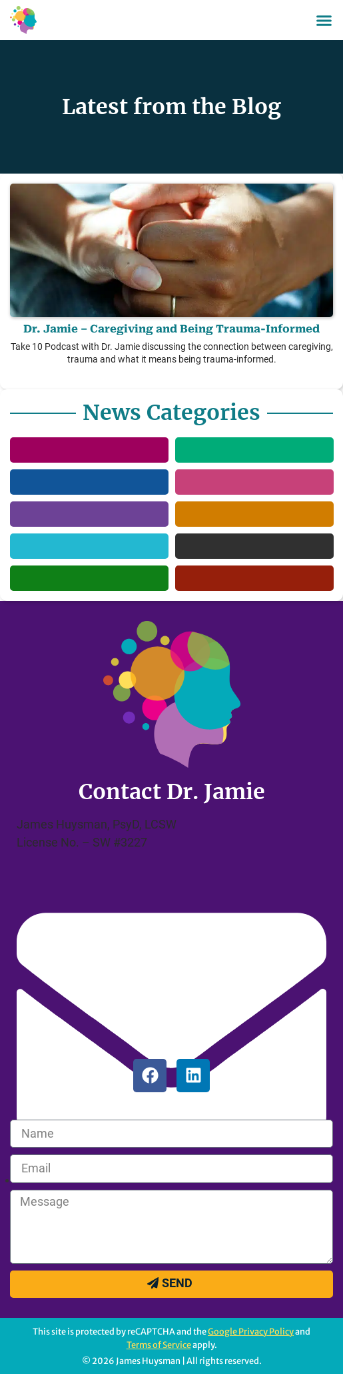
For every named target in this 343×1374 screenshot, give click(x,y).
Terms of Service (159, 1344)
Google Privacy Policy (251, 1331)
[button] (324, 20)
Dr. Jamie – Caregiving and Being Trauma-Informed (171, 328)
